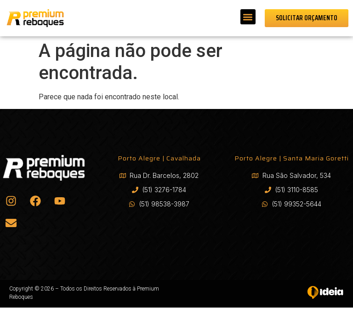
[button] (248, 16)
